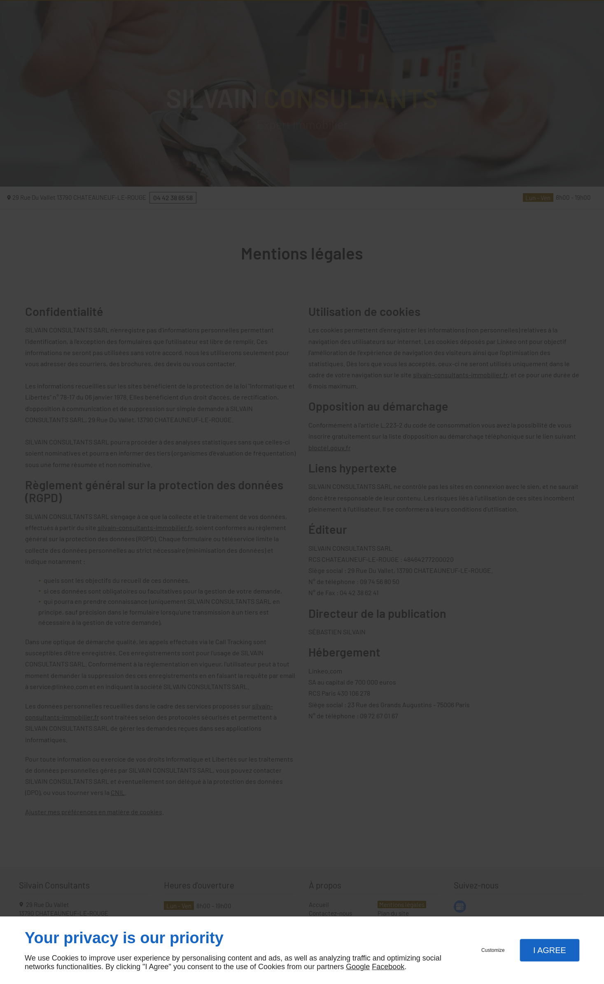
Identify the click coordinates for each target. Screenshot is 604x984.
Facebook (388, 967)
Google (358, 967)
